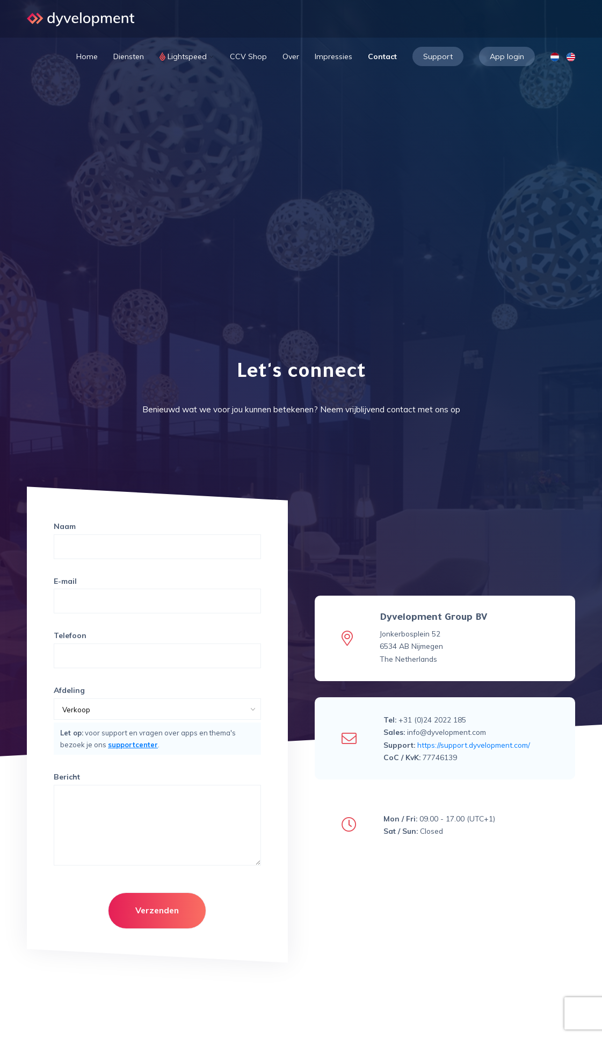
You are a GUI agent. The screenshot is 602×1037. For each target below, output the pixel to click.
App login (507, 56)
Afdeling (69, 690)
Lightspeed (187, 56)
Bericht (67, 777)
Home (87, 56)
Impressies (333, 56)
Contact (382, 56)
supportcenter (133, 744)
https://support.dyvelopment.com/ (473, 744)
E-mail (65, 581)
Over (290, 56)
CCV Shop (248, 56)
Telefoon (70, 635)
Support (438, 56)
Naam (65, 526)
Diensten (128, 56)
